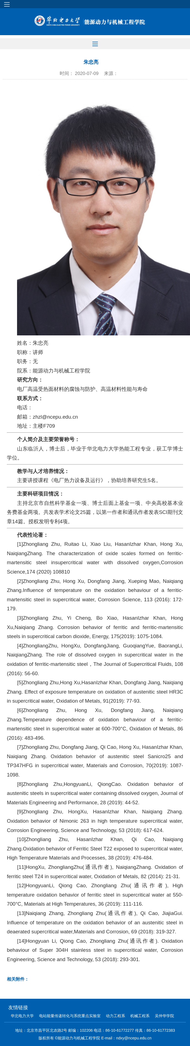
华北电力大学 (22, 1016)
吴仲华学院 (164, 1016)
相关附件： (18, 979)
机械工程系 (140, 1016)
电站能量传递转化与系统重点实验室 (70, 1016)
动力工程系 (115, 1016)
